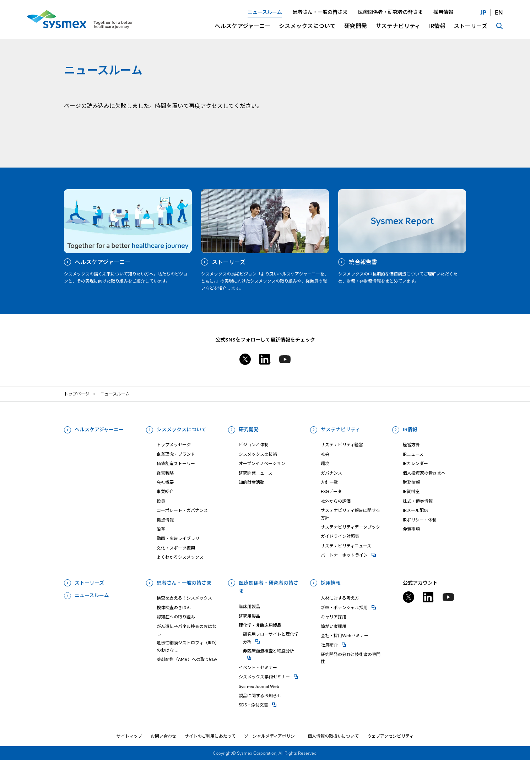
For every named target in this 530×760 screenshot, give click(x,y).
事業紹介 (165, 491)
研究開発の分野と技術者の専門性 (350, 658)
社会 (325, 454)
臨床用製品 (249, 606)
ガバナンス (331, 473)
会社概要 (165, 482)
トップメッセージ (174, 444)
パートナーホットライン (352, 555)
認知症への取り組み (176, 616)
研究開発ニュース (255, 473)
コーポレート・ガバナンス (182, 510)
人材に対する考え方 (340, 598)
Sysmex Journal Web (259, 686)
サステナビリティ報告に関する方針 (350, 514)
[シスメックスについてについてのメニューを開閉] (307, 30)
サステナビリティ (340, 429)
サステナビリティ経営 (342, 444)
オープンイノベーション (262, 463)
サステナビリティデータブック (350, 527)
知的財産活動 (251, 482)
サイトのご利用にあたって (210, 736)
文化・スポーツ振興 (176, 548)
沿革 (161, 529)
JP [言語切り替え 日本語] (483, 12)
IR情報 (410, 429)
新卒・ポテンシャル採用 (352, 607)
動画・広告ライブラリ (178, 538)
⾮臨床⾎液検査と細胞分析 (272, 650)
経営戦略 (165, 473)
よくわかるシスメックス (180, 557)
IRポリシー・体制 (420, 520)
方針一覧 (329, 482)
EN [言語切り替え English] (499, 12)
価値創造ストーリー (176, 463)
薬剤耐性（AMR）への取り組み (187, 659)
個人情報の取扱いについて (333, 736)
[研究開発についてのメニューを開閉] (355, 30)
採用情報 (331, 583)
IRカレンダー (415, 463)
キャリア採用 (333, 616)
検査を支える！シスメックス (184, 598)
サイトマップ (129, 736)
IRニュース (413, 454)
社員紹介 (352, 644)
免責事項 (411, 529)
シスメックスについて (181, 429)
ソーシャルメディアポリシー (271, 736)
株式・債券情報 (418, 501)
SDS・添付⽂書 (270, 704)
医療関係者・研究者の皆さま (268, 587)
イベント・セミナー (258, 667)
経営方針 (411, 444)
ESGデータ (331, 491)
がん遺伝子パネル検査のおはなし (186, 630)
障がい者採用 (333, 626)
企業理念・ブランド (176, 454)
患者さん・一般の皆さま (184, 583)
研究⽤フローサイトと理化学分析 (272, 637)
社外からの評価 (336, 501)
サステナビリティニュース (346, 545)
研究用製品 (249, 616)
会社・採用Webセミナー (344, 635)
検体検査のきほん (174, 607)
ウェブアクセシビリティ (390, 736)
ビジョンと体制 (254, 444)
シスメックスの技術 (258, 454)
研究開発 (249, 429)
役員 (161, 501)
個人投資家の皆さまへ (424, 473)
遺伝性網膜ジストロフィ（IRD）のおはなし (188, 646)
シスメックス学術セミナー (270, 676)
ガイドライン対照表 (340, 536)
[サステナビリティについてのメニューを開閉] (398, 30)
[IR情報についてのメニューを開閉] (437, 30)
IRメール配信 (415, 510)
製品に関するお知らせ (260, 695)
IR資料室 (411, 491)
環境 (325, 463)
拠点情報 (165, 520)
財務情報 (411, 482)
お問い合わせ (163, 736)
